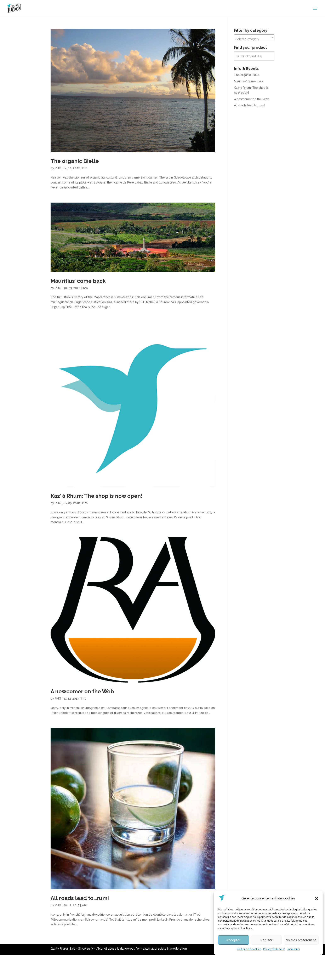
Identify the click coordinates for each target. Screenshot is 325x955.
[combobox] (254, 37)
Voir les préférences (301, 941)
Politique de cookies (249, 949)
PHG (58, 168)
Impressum (293, 949)
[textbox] (254, 39)
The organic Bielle (75, 161)
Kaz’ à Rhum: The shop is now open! (96, 496)
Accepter (233, 941)
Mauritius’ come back (78, 281)
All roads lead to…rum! (80, 898)
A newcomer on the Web (82, 691)
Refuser (266, 941)
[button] (317, 899)
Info (84, 168)
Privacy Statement (274, 949)
